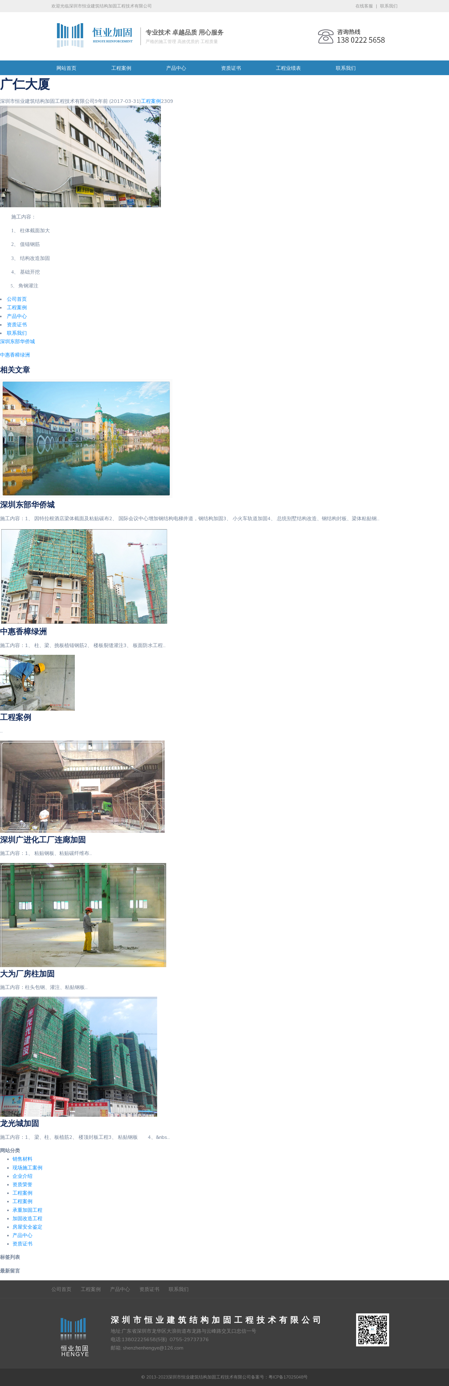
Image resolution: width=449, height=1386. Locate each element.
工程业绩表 (288, 68)
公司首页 (61, 1289)
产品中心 (176, 68)
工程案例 (121, 68)
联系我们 (389, 6)
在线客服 (364, 6)
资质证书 (231, 68)
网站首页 (66, 68)
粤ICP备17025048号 (288, 1377)
